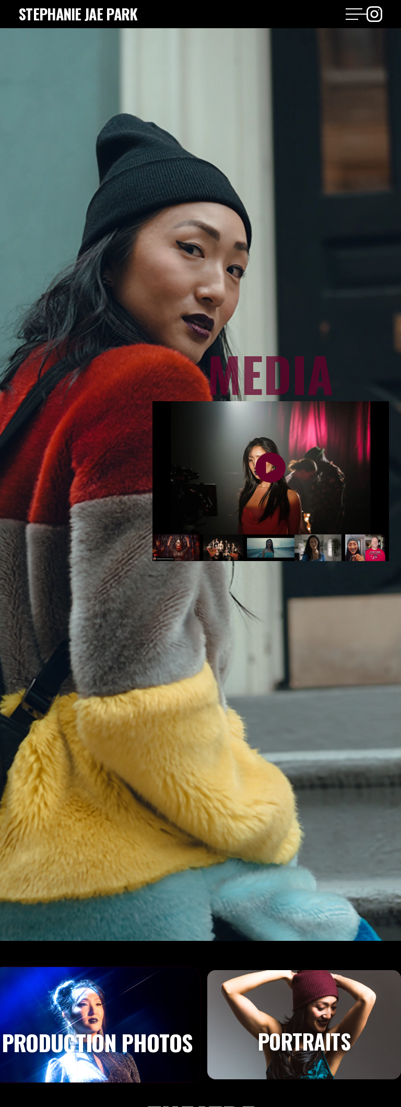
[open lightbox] (270, 467)
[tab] (304, 1024)
